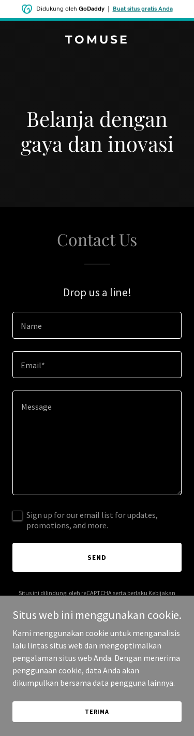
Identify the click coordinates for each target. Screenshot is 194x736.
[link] (97, 40)
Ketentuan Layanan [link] (102, 602)
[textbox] (97, 325)
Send (97, 557)
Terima (97, 725)
